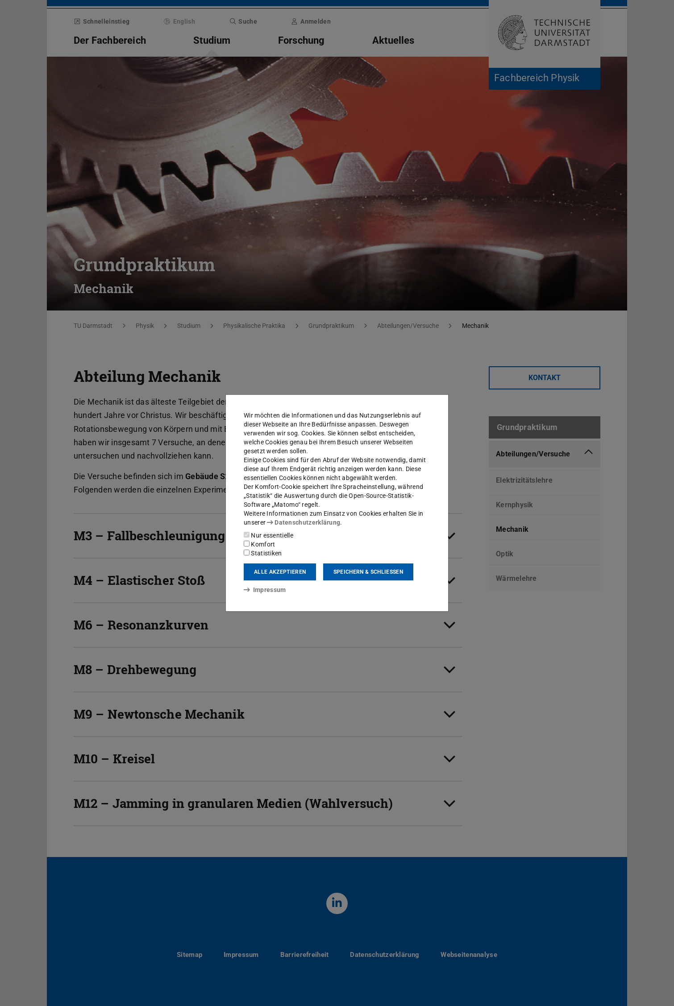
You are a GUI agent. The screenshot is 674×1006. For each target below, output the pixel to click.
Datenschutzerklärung (303, 522)
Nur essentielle (268, 535)
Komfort (259, 544)
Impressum (265, 589)
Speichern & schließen (368, 572)
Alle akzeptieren (280, 572)
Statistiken (263, 553)
